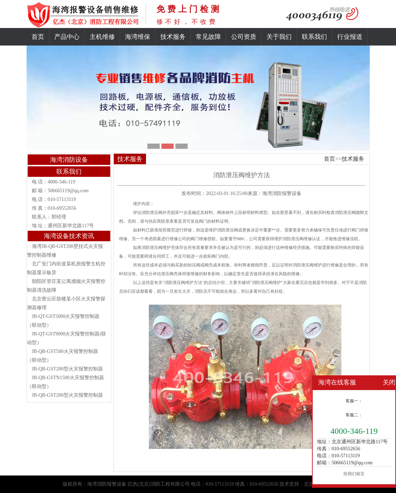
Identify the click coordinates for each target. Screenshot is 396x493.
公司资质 (243, 36)
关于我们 (279, 36)
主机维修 (102, 36)
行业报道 (349, 36)
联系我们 (314, 36)
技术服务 (173, 36)
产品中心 (66, 36)
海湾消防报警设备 (281, 193)
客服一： (354, 400)
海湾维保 (137, 36)
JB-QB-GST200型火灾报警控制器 (67, 369)
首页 (38, 36)
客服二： (354, 414)
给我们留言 (353, 473)
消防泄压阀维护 (156, 247)
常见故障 (208, 36)
